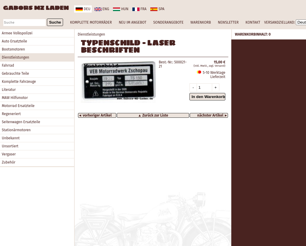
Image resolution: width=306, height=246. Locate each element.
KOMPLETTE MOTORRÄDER (91, 22)
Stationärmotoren (16, 130)
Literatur (9, 90)
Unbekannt (11, 138)
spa (157, 9)
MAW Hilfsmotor (15, 98)
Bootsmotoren (13, 49)
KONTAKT (253, 22)
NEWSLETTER (228, 22)
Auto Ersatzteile (14, 41)
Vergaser (9, 154)
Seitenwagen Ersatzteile (21, 122)
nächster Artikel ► (212, 115)
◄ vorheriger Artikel (95, 115)
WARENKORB (200, 22)
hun (120, 9)
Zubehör (8, 162)
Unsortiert (10, 146)
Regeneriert (11, 114)
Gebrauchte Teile (15, 73)
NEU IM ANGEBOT (132, 22)
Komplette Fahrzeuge (19, 82)
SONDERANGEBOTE (168, 22)
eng (101, 9)
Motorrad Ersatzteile (18, 106)
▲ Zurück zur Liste (153, 115)
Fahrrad (8, 65)
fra (139, 9)
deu (83, 9)
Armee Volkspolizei (17, 33)
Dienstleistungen (15, 57)
